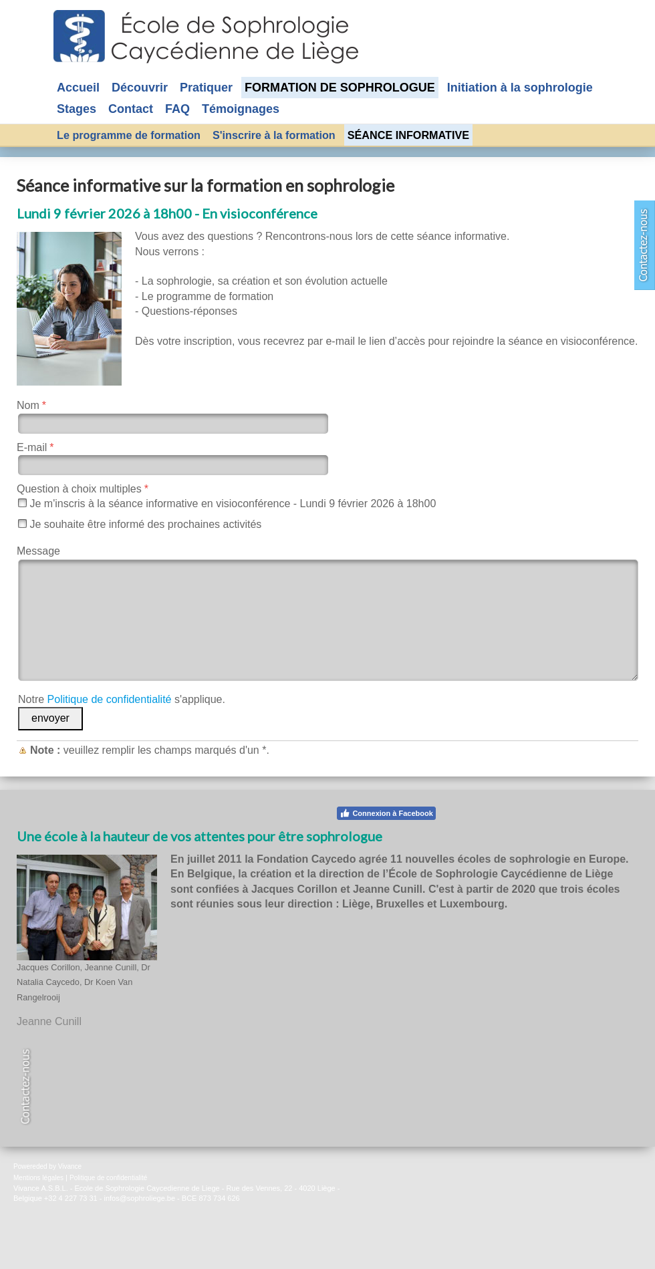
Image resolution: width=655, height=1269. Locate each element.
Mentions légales (38, 1177)
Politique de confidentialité (109, 699)
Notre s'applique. (121, 699)
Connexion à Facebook (386, 813)
